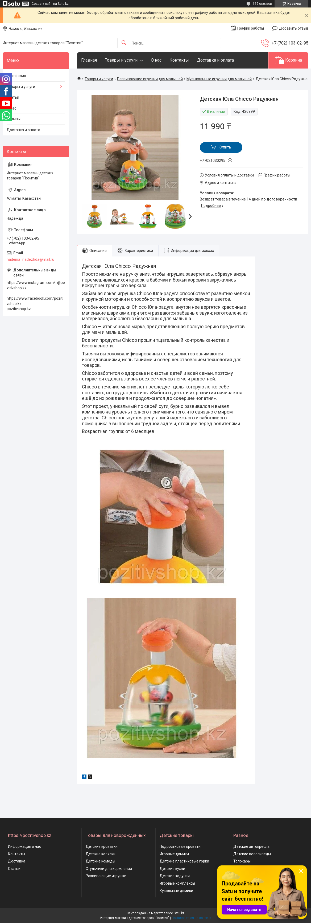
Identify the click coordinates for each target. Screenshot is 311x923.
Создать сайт (42, 4)
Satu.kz (179, 913)
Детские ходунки (175, 876)
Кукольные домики (176, 891)
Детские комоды (100, 861)
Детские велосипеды (252, 854)
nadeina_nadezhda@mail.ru (30, 259)
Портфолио (16, 76)
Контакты (179, 60)
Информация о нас (24, 846)
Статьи (13, 97)
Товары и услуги (121, 60)
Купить (225, 147)
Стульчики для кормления (109, 868)
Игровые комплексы (177, 883)
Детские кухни (172, 868)
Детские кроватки (102, 846)
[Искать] (124, 43)
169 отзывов (262, 4)
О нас (156, 60)
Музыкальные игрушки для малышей (219, 79)
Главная (89, 60)
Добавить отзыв (293, 28)
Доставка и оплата (215, 60)
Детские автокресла (251, 846)
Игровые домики (174, 854)
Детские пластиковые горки (184, 861)
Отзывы (13, 119)
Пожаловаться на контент (191, 918)
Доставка (16, 861)
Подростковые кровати (180, 846)
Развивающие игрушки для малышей (150, 79)
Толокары (242, 861)
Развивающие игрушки (106, 876)
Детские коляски (100, 854)
